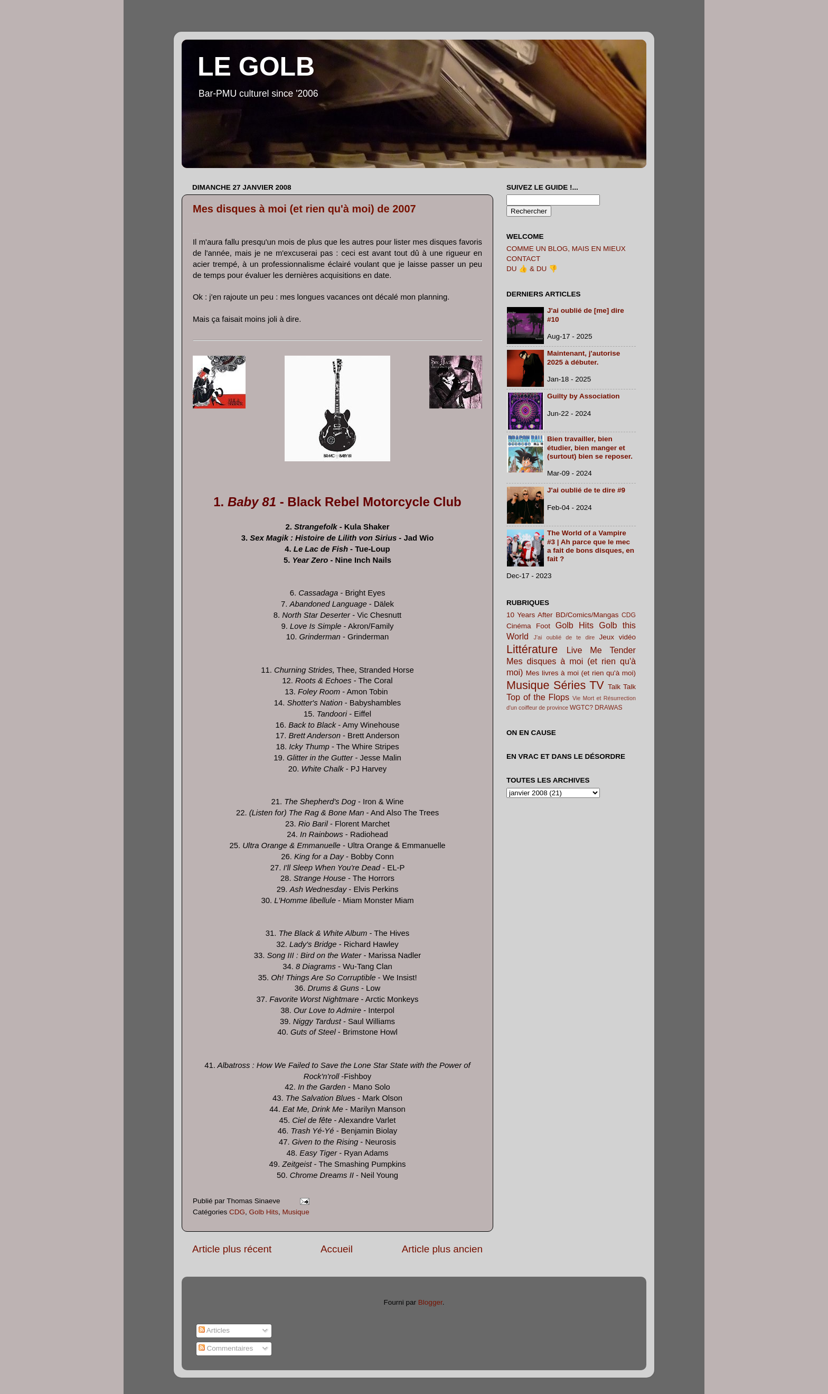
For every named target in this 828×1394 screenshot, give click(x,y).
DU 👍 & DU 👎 (532, 269)
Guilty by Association (583, 396)
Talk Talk (622, 687)
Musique (296, 1212)
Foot (543, 626)
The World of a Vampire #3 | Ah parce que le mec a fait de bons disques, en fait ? (590, 546)
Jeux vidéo (617, 637)
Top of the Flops (537, 697)
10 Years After (529, 615)
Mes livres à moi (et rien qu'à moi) (581, 673)
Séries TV (578, 685)
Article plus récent (231, 1248)
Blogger (430, 1302)
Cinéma (518, 626)
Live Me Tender (601, 650)
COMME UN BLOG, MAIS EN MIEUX (566, 249)
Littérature (532, 649)
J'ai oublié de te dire (564, 637)
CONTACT (523, 259)
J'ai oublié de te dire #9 (586, 490)
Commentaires (226, 1348)
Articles (214, 1330)
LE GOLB (256, 66)
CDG (237, 1212)
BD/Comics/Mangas (587, 615)
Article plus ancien (442, 1248)
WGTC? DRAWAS (596, 707)
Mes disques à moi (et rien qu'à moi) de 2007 (304, 209)
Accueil (337, 1248)
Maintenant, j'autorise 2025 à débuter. (583, 357)
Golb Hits (264, 1212)
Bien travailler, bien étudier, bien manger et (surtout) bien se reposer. (590, 447)
